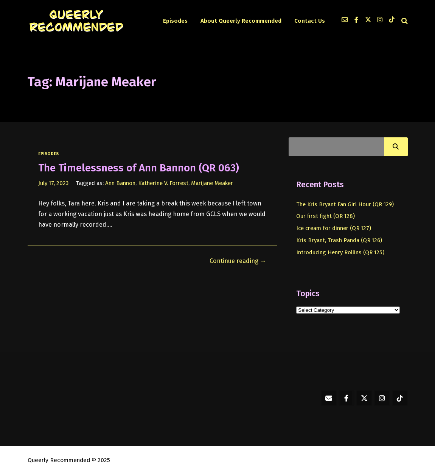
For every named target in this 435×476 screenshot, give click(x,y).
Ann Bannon (120, 183)
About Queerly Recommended (240, 20)
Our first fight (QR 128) (325, 216)
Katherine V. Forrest (163, 183)
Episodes (175, 20)
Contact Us (309, 20)
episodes (48, 153)
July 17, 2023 (53, 183)
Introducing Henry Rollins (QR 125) (340, 252)
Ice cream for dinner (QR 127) (333, 228)
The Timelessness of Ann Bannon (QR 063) (138, 168)
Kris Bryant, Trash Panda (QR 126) (339, 240)
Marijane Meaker (212, 183)
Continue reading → (238, 260)
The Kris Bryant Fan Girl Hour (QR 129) (345, 204)
